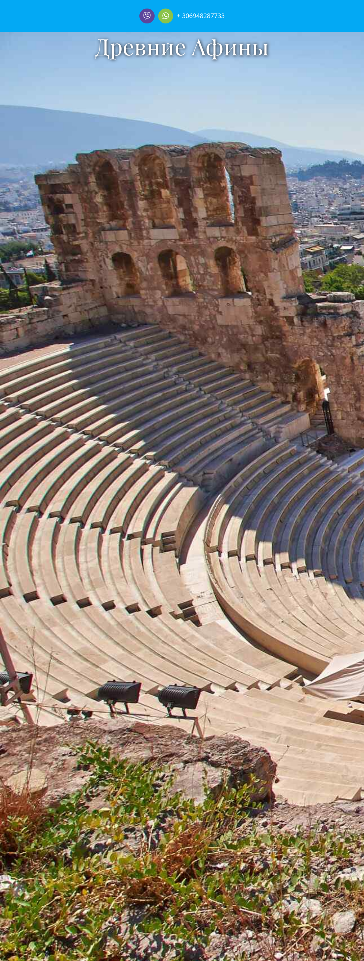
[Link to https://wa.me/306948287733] (165, 16)
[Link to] (146, 16)
